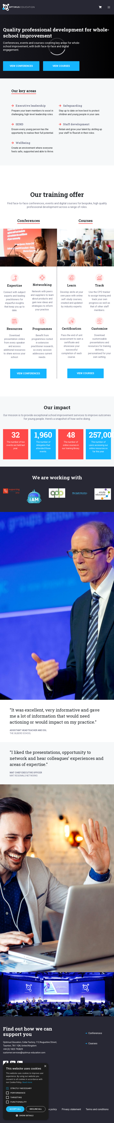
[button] (25, 1115)
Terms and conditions (97, 1109)
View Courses (61, 66)
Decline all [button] (36, 1109)
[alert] (26, 1091)
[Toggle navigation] (109, 7)
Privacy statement (71, 1109)
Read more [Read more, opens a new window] (27, 1082)
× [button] (45, 1066)
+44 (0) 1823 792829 (13, 1049)
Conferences (95, 1033)
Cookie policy (49, 1109)
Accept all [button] (15, 1109)
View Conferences (21, 66)
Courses (92, 1043)
